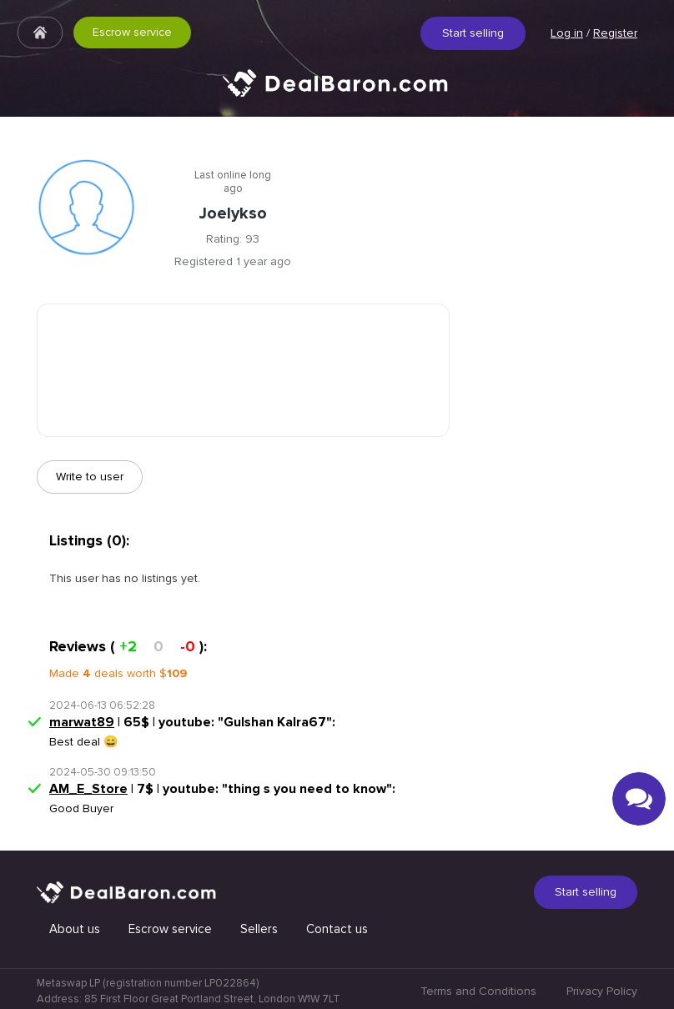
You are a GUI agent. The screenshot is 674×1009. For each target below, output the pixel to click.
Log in (567, 33)
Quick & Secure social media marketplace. (337, 95)
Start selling (473, 33)
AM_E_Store (88, 789)
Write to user (89, 476)
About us (74, 928)
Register (615, 33)
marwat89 (81, 722)
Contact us (337, 928)
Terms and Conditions (478, 991)
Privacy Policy (601, 991)
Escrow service (132, 32)
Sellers (259, 928)
